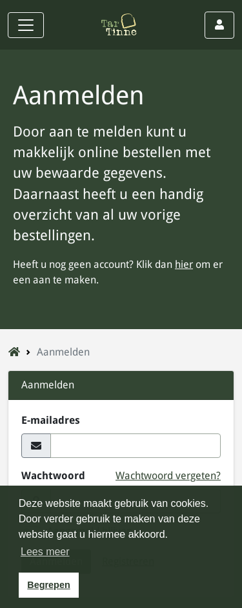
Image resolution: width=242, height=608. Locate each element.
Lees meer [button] (45, 551)
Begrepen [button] (48, 585)
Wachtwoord (53, 476)
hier (184, 264)
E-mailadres (50, 420)
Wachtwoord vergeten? (168, 476)
